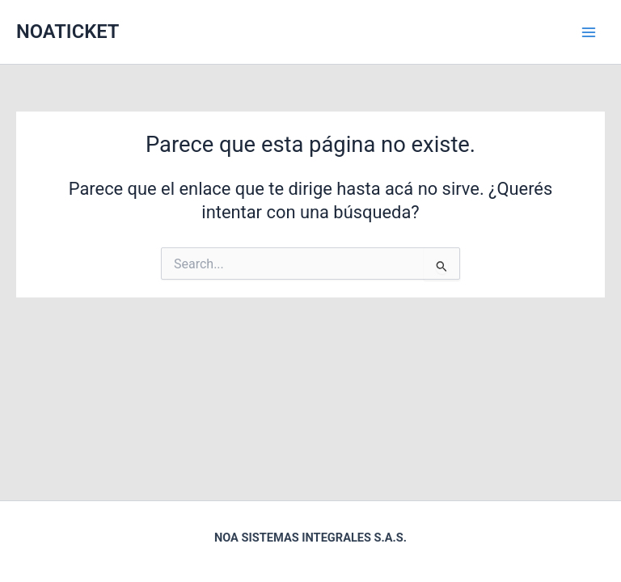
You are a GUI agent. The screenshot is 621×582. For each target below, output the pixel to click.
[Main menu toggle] (588, 31)
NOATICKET (67, 31)
